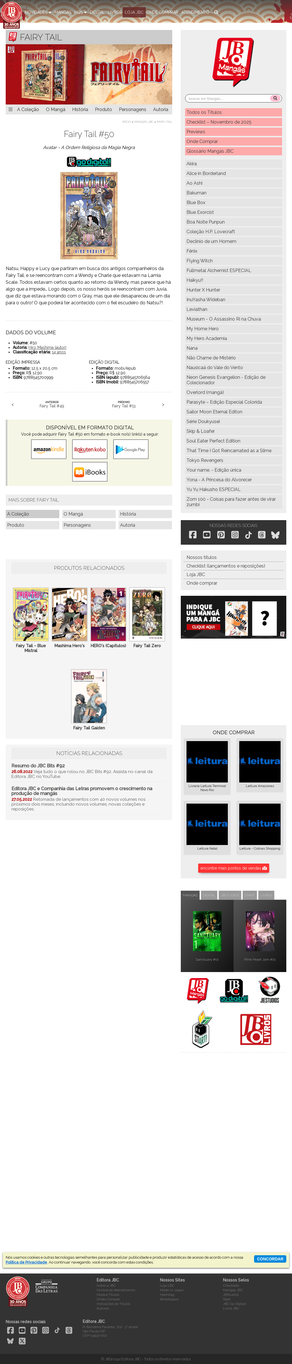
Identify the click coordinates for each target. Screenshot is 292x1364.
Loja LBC (167, 1285)
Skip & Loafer (200, 431)
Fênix (191, 251)
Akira (191, 163)
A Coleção (28, 109)
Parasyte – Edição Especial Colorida (224, 402)
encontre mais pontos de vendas (233, 868)
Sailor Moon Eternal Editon (214, 412)
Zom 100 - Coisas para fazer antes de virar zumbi (231, 501)
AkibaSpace (169, 1299)
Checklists (231, 1285)
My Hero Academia (206, 338)
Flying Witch (199, 260)
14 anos (59, 352)
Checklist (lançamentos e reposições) (225, 566)
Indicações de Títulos (113, 1304)
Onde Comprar (202, 141)
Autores (103, 1308)
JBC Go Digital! (234, 1304)
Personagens (132, 109)
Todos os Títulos (204, 112)
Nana (192, 348)
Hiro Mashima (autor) (47, 347)
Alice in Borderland (206, 173)
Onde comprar (201, 583)
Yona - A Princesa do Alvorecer (219, 479)
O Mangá (55, 109)
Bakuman (196, 193)
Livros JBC (231, 1308)
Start (226, 1299)
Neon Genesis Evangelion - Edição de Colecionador (225, 380)
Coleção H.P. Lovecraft (210, 231)
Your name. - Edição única (213, 470)
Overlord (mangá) (205, 392)
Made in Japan (172, 1290)
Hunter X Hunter (203, 290)
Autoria (160, 109)
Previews (195, 131)
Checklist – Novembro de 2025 (219, 122)
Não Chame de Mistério (211, 358)
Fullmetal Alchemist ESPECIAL (218, 270)
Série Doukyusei (203, 421)
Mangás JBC (143, 121)
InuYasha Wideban (205, 299)
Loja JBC (195, 574)
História (80, 109)
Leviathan (196, 309)
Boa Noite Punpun (205, 222)
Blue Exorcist (200, 212)
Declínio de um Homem (211, 241)
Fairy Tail (164, 121)
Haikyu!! (194, 280)
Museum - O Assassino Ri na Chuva (223, 319)
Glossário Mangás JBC (210, 151)
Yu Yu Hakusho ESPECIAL (213, 489)
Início (126, 121)
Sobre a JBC (106, 1285)
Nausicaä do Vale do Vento (214, 367)
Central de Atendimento (116, 1290)
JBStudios (231, 1295)
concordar (270, 1259)
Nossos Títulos (108, 1295)
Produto (103, 109)
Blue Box (195, 202)
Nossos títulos (201, 557)
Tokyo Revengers (204, 460)
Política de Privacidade (26, 1262)
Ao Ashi (194, 183)
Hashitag (167, 1295)
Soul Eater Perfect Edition (213, 441)
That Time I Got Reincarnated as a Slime (228, 450)
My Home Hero (202, 328)
